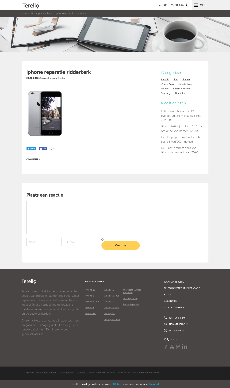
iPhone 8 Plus (92, 301)
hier (139, 372)
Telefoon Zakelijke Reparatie (182, 288)
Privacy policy (66, 372)
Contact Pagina (174, 307)
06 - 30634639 (174, 330)
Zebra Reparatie (131, 304)
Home (25, 13)
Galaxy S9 (109, 301)
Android (165, 79)
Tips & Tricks (181, 93)
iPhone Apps (167, 84)
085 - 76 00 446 (174, 317)
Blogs (168, 294)
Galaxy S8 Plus (111, 295)
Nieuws (165, 88)
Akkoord (154, 384)
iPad (176, 79)
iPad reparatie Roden (42, 13)
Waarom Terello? (174, 281)
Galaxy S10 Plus (112, 319)
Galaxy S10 (109, 313)
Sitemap (81, 372)
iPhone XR (90, 313)
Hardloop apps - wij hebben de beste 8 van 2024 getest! (180, 139)
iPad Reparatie (130, 298)
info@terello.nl (176, 324)
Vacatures (170, 301)
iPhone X (89, 307)
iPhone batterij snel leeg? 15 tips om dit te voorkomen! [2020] (181, 129)
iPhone (186, 79)
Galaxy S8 (109, 289)
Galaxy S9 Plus (111, 307)
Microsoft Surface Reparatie (132, 291)
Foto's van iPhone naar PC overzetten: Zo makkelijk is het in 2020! (181, 115)
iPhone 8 (89, 295)
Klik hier (117, 384)
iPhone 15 (90, 289)
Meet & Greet (185, 84)
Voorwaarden (49, 372)
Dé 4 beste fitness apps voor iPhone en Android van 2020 (179, 150)
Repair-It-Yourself (182, 88)
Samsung (165, 93)
